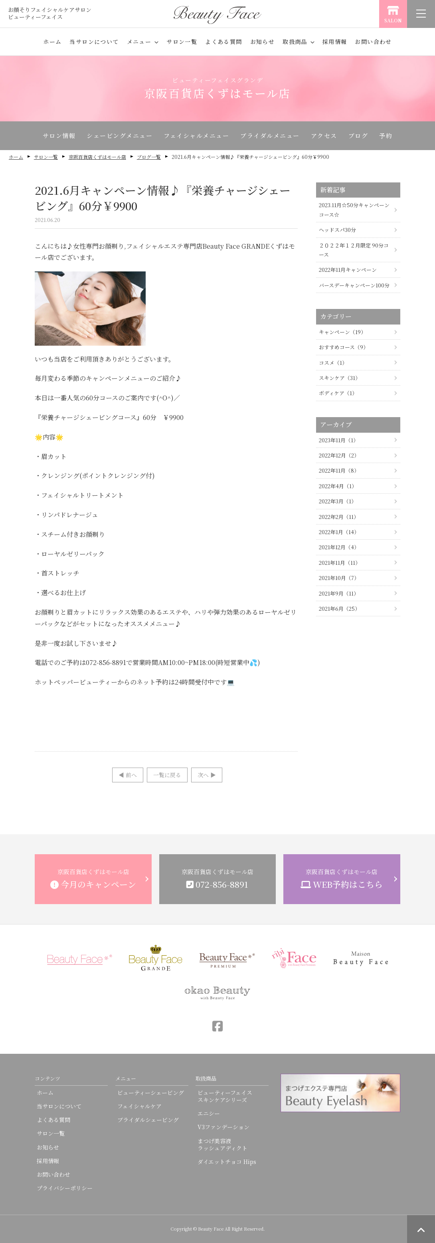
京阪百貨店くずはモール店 (97, 156)
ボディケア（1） (338, 393)
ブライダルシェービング (148, 1120)
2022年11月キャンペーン (348, 269)
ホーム (52, 42)
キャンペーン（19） (342, 332)
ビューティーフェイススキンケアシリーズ (225, 1096)
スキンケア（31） (339, 378)
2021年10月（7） (339, 578)
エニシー (209, 1113)
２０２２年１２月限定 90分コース (354, 249)
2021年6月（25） (339, 608)
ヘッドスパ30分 (337, 230)
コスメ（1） (333, 362)
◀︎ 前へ (128, 775)
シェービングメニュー (119, 135)
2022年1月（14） (339, 532)
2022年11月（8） (339, 470)
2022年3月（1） (337, 501)
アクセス (324, 135)
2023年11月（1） (338, 440)
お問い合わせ (373, 42)
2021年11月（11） (339, 562)
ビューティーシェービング (150, 1093)
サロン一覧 (181, 42)
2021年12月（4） (339, 547)
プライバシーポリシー (65, 1188)
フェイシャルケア (139, 1106)
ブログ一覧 (149, 156)
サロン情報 (59, 135)
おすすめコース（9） (343, 347)
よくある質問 (223, 42)
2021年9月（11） (339, 593)
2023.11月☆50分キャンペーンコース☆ (354, 209)
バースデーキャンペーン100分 (354, 285)
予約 (385, 135)
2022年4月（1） (338, 486)
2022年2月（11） (339, 517)
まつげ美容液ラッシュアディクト (222, 1144)
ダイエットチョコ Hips (227, 1162)
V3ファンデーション (223, 1127)
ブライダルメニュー (270, 135)
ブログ (358, 135)
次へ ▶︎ (207, 775)
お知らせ (262, 42)
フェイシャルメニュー (196, 135)
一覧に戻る (167, 775)
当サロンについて (94, 42)
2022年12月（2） (339, 455)
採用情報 (334, 42)
